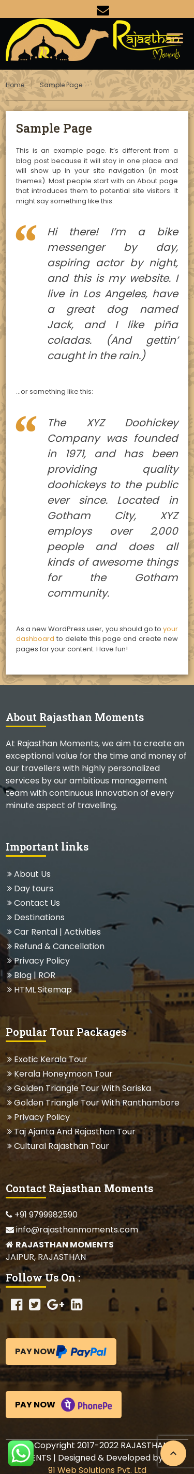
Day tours (33, 888)
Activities (82, 932)
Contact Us (36, 903)
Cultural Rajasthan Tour (61, 1146)
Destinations (39, 917)
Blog (23, 975)
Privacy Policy (41, 961)
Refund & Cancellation (59, 946)
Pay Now (61, 1351)
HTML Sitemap (42, 990)
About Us (32, 874)
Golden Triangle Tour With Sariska (82, 1088)
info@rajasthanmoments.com (72, 1230)
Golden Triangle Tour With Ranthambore (96, 1103)
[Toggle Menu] (175, 38)
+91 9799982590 (42, 1215)
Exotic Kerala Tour (50, 1059)
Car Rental (35, 932)
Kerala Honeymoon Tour (63, 1074)
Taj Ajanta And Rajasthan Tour (74, 1131)
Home (15, 85)
